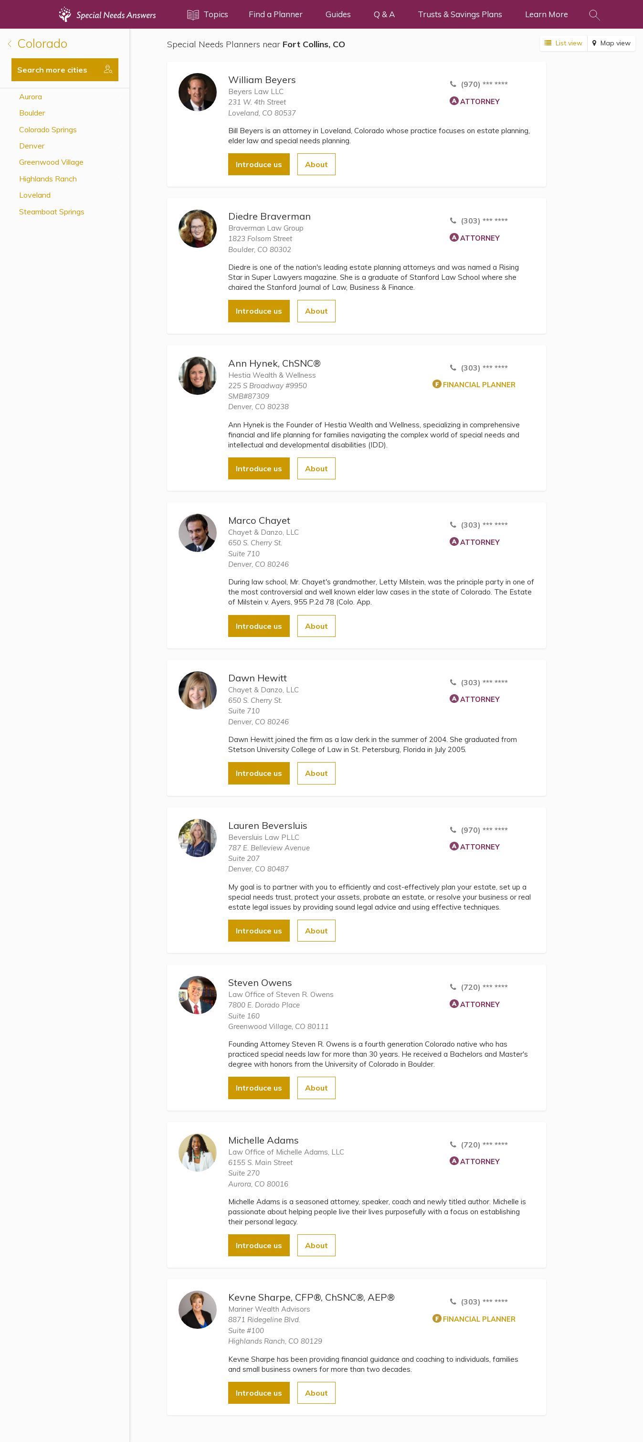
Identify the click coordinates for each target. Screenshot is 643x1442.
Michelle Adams (263, 1140)
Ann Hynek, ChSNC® (274, 363)
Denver (31, 145)
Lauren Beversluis (267, 825)
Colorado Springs (48, 129)
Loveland (35, 195)
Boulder (32, 112)
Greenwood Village (51, 162)
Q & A (384, 14)
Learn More (546, 14)
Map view (611, 43)
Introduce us (259, 164)
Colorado (37, 43)
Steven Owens (260, 982)
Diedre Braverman (269, 216)
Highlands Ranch (48, 178)
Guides (338, 14)
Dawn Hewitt (257, 678)
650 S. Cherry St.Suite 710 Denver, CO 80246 (258, 553)
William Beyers (262, 79)
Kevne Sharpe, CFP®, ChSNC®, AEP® (311, 1297)
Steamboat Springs (51, 211)
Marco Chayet (259, 520)
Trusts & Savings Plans (460, 14)
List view (563, 43)
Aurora (30, 96)
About (316, 164)
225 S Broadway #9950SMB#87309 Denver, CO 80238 (267, 396)
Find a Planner (276, 14)
